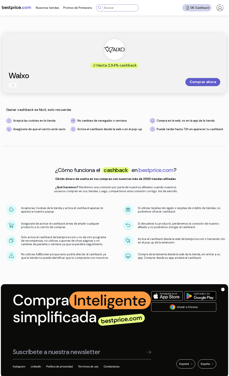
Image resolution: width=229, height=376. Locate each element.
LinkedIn (36, 366)
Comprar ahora (203, 82)
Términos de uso (88, 366)
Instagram (19, 366)
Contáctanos (111, 366)
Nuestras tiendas (47, 8)
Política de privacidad (59, 366)
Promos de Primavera (77, 8)
